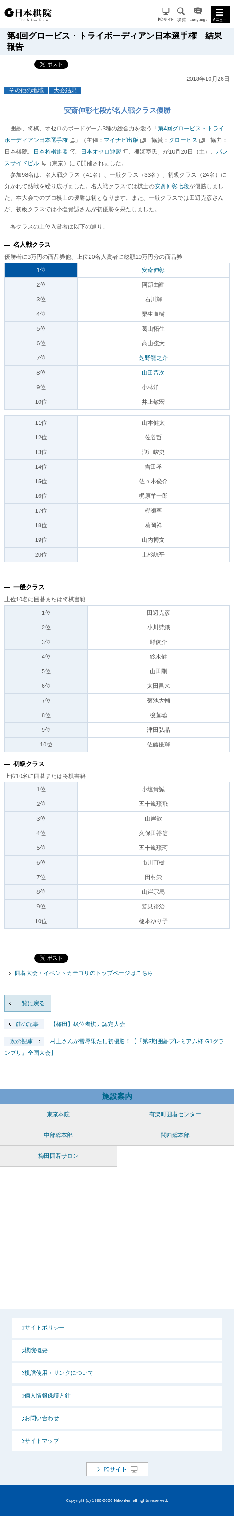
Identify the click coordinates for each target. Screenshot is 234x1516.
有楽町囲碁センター (175, 1114)
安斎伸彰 (153, 270)
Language (198, 14)
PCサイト (166, 14)
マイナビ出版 (121, 140)
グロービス (183, 140)
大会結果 (65, 90)
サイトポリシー (44, 1327)
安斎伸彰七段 (172, 186)
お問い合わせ (41, 1418)
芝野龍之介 (153, 358)
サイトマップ (41, 1440)
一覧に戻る (30, 1003)
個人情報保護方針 (47, 1395)
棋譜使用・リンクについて (59, 1373)
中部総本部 (58, 1135)
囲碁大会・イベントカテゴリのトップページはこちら (84, 973)
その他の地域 (26, 90)
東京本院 (58, 1114)
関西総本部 (175, 1135)
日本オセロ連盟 (101, 151)
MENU (220, 14)
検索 (181, 14)
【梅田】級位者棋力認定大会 (64, 1024)
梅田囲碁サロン (58, 1156)
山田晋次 (153, 372)
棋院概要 (36, 1350)
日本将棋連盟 (50, 151)
